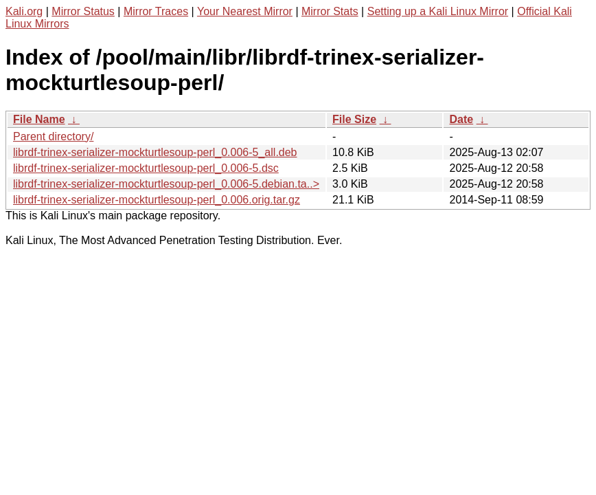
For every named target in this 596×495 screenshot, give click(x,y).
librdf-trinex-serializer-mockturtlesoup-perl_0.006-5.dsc (146, 168)
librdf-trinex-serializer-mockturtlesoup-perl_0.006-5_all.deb (155, 152)
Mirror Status (83, 11)
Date (461, 119)
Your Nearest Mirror (245, 11)
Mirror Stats (329, 11)
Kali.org (24, 11)
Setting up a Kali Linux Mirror (437, 11)
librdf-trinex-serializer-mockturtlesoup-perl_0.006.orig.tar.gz (156, 200)
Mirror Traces (156, 11)
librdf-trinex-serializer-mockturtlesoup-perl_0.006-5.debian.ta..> (166, 184)
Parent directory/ (53, 136)
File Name (39, 119)
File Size (354, 119)
